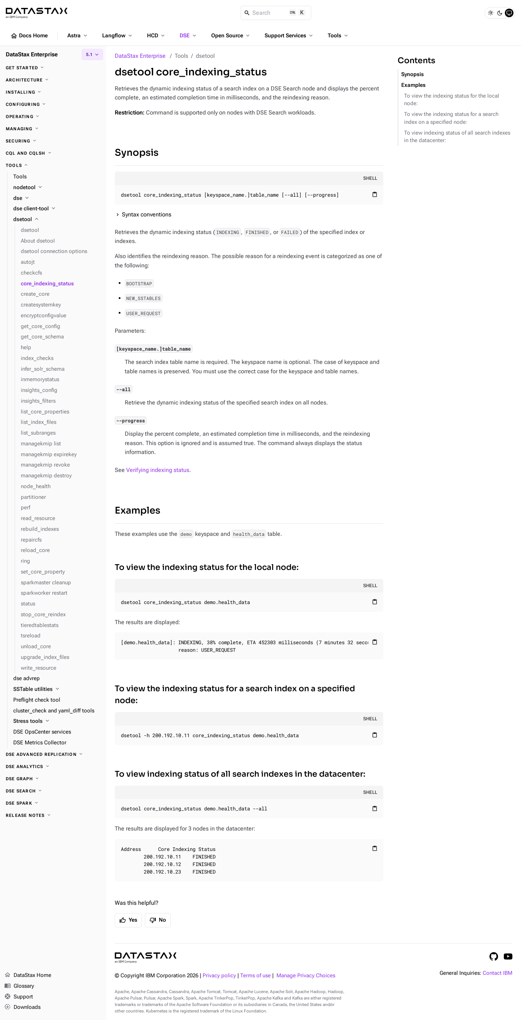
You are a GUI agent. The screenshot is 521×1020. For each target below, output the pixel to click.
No (158, 920)
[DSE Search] (53, 791)
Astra (78, 35)
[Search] (276, 13)
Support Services (289, 35)
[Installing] (53, 92)
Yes (128, 920)
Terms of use (255, 976)
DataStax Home (27, 975)
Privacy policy (219, 976)
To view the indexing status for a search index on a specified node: (235, 694)
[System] (509, 13)
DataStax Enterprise (140, 55)
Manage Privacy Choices (305, 976)
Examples (137, 510)
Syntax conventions (146, 214)
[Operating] (53, 117)
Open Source (231, 35)
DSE (189, 35)
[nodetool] (56, 187)
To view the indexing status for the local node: (207, 567)
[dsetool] (56, 219)
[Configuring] (53, 104)
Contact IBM (497, 973)
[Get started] (53, 68)
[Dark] (500, 13)
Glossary (19, 986)
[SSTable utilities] (56, 689)
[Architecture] (53, 80)
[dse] (56, 198)
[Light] (490, 13)
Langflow (117, 35)
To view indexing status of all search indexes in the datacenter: (240, 774)
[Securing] (53, 141)
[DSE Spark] (53, 803)
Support (18, 997)
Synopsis (136, 153)
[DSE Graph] (53, 779)
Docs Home (29, 35)
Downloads (22, 1007)
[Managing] (53, 129)
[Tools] (53, 165)
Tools (338, 35)
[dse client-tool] (56, 208)
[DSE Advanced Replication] (53, 754)
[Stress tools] (56, 721)
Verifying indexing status (157, 470)
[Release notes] (53, 815)
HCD (156, 35)
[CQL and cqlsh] (53, 153)
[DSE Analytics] (53, 767)
